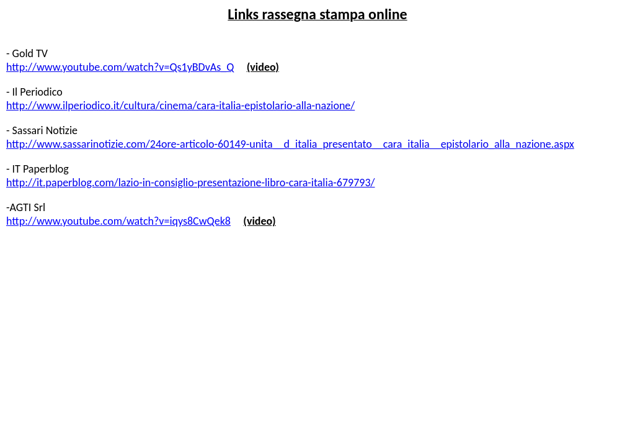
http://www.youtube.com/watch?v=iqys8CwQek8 (118, 221)
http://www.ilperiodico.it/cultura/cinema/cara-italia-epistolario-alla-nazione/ (180, 105)
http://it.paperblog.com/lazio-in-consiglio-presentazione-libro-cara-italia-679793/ (190, 182)
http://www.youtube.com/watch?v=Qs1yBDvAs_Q (120, 67)
